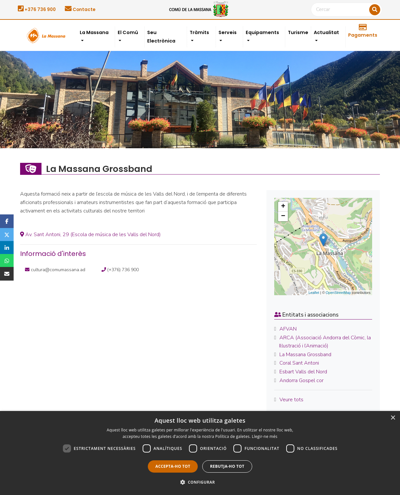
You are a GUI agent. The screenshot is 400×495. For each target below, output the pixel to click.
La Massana (94, 32)
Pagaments (362, 31)
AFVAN (288, 328)
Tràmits (199, 32)
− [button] (283, 216)
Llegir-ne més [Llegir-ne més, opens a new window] (264, 436)
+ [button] (283, 206)
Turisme (298, 32)
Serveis (227, 32)
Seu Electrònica (161, 36)
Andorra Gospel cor (301, 380)
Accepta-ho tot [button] (172, 466)
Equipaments (262, 32)
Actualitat (326, 32)
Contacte (80, 9)
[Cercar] (346, 10)
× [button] (392, 418)
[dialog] (200, 453)
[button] (200, 482)
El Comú (128, 32)
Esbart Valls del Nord (303, 371)
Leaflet (314, 293)
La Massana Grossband (305, 354)
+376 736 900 (37, 9)
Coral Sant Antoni (299, 363)
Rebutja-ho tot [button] (227, 466)
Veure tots (291, 399)
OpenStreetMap (338, 293)
